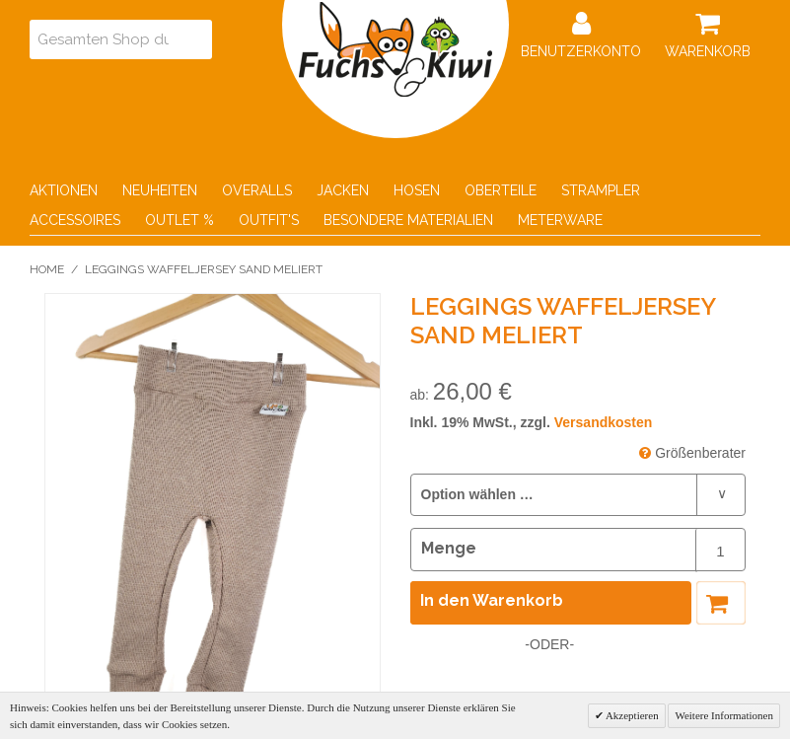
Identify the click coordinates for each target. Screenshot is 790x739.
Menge (448, 548)
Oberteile (501, 190)
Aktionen (64, 190)
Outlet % (179, 220)
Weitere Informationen (724, 715)
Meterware (560, 220)
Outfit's (269, 220)
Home (47, 269)
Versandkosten (603, 422)
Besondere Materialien (408, 220)
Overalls (257, 190)
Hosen (417, 190)
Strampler (600, 190)
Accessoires (75, 220)
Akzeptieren (631, 715)
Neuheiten (159, 190)
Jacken (343, 190)
